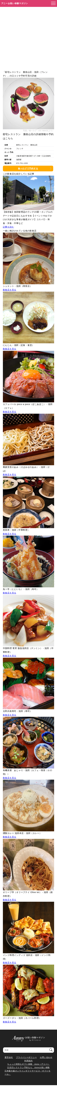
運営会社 (9, 1057)
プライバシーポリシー (26, 1057)
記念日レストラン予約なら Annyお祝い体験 (28, 1067)
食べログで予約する (28, 168)
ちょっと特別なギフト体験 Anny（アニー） (28, 1064)
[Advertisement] (28, 37)
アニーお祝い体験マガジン (14, 3)
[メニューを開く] (52, 3)
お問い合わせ (46, 1057)
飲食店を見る (9, 290)
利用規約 (28, 1061)
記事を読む (8, 227)
